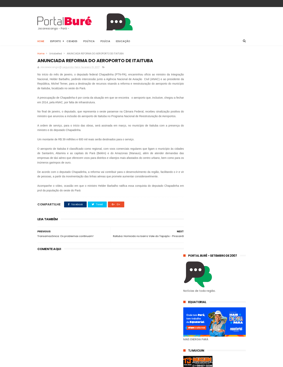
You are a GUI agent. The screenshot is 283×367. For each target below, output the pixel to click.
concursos (191, 323)
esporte (214, 323)
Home (40, 41)
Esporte (55, 41)
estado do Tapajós (196, 337)
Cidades (72, 41)
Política (89, 41)
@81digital (71, 364)
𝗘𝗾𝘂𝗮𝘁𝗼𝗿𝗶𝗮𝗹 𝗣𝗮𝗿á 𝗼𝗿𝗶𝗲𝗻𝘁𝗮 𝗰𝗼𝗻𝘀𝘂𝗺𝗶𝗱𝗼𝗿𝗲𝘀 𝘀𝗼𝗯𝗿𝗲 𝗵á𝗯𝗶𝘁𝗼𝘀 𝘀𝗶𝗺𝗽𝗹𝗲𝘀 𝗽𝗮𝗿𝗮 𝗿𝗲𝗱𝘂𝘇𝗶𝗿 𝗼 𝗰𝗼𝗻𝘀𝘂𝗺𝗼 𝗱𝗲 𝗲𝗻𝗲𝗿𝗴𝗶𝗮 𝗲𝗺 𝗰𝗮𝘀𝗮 (211, 270)
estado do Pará (194, 330)
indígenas (226, 337)
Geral (188, 316)
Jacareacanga (214, 316)
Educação (123, 41)
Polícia (105, 41)
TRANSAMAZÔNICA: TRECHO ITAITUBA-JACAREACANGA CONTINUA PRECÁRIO (223, 291)
